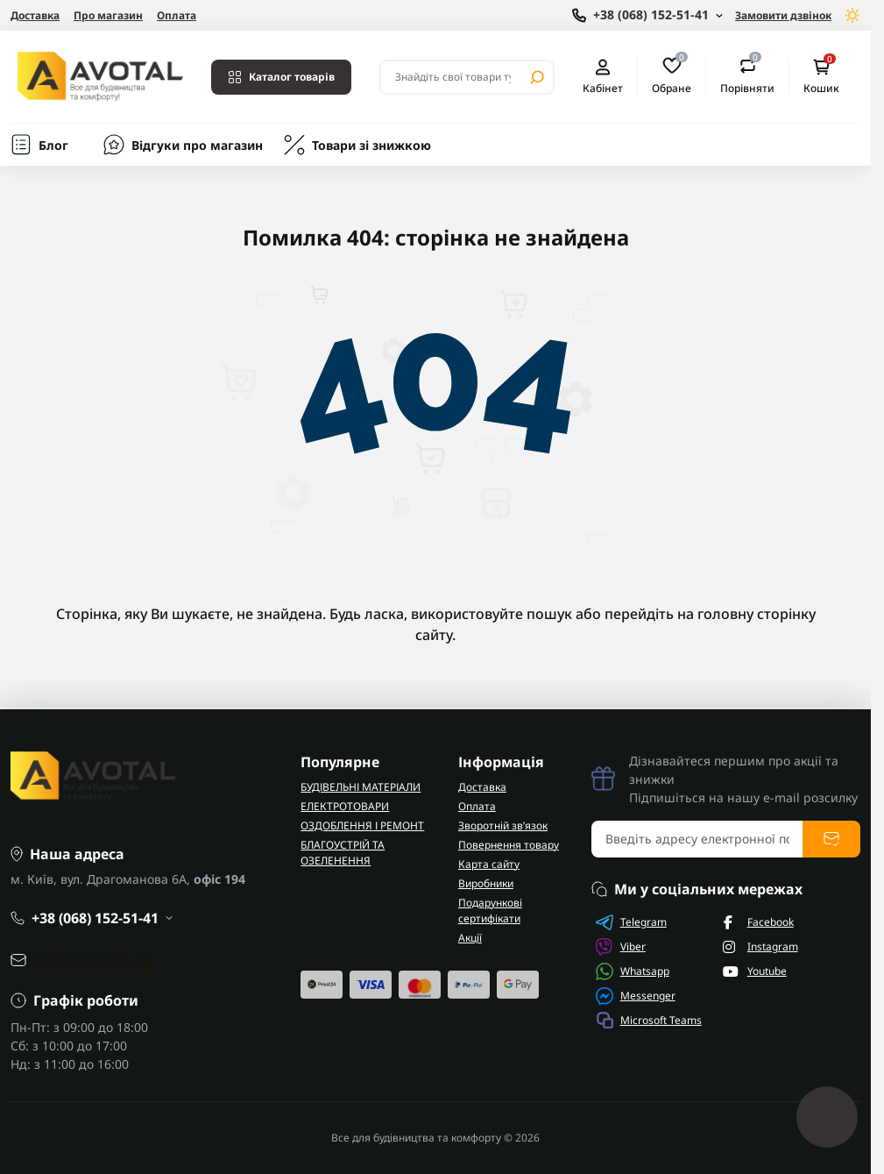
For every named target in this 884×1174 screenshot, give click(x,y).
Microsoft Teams (649, 1020)
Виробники (485, 883)
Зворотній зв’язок (503, 825)
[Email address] (697, 839)
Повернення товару (508, 844)
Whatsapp (632, 971)
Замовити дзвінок (783, 15)
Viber (621, 947)
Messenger (635, 996)
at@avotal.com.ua (92, 960)
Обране (671, 76)
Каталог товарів (281, 76)
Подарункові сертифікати (490, 910)
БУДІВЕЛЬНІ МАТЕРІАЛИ (361, 786)
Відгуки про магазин (197, 145)
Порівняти (747, 76)
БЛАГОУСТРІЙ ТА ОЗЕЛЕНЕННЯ (343, 852)
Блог (53, 145)
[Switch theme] (852, 15)
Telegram (631, 922)
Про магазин (108, 15)
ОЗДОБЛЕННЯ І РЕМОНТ (362, 825)
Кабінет (603, 77)
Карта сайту (489, 864)
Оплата (176, 15)
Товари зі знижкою (371, 145)
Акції (470, 937)
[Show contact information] (647, 15)
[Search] (537, 77)
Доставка (35, 15)
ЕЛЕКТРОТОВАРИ (345, 806)
